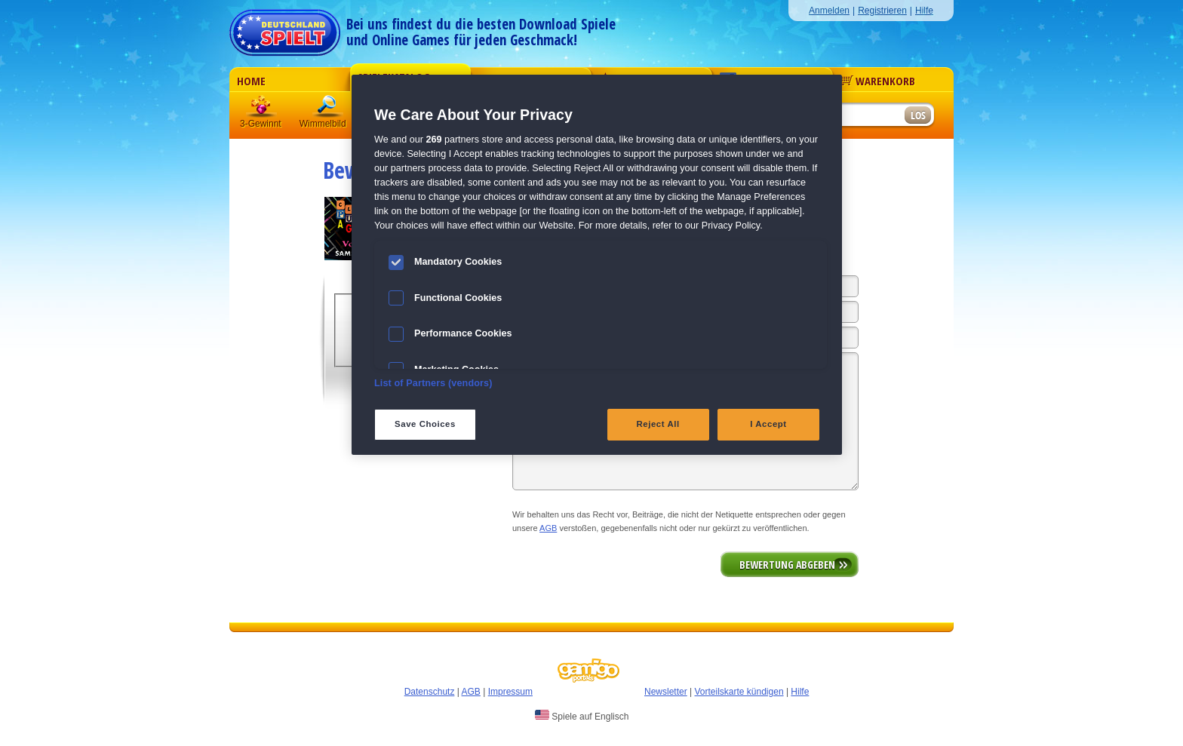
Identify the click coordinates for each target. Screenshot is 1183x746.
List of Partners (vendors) (433, 383)
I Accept (768, 423)
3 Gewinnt (261, 109)
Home (251, 80)
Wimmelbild (328, 109)
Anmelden (829, 10)
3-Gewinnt (260, 123)
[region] (597, 265)
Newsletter (665, 691)
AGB (548, 528)
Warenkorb (877, 80)
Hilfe (924, 10)
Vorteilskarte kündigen (738, 691)
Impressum (510, 691)
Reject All (658, 423)
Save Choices (425, 423)
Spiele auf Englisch (581, 716)
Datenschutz (429, 691)
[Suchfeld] (844, 116)
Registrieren (882, 10)
